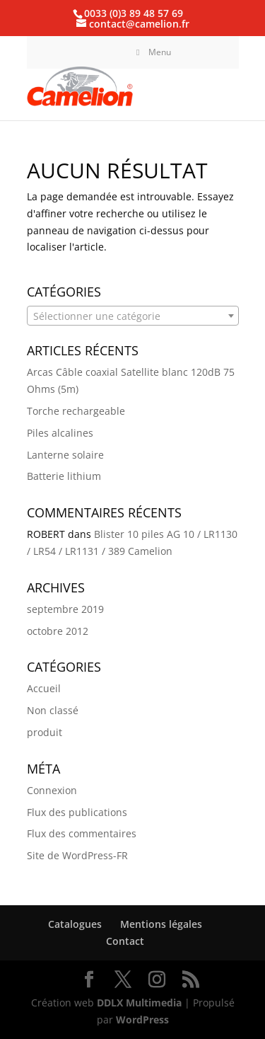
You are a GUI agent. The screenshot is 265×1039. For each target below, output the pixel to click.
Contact (125, 941)
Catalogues (75, 924)
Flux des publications (77, 812)
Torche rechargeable (76, 411)
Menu (152, 52)
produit (44, 732)
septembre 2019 (65, 609)
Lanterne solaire (65, 454)
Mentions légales (161, 924)
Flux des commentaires (81, 833)
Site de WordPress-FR (77, 855)
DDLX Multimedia (139, 1002)
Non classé (52, 710)
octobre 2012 (57, 631)
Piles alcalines (60, 433)
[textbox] (133, 316)
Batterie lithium (64, 476)
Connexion (52, 790)
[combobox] (133, 316)
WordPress (142, 1019)
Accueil (44, 688)
